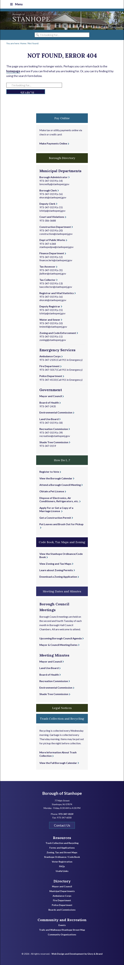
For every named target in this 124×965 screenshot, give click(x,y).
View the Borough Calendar (55, 478)
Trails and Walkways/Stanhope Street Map (62, 930)
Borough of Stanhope (24, 20)
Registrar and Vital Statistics (56, 293)
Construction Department (55, 226)
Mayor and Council (50, 396)
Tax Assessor (47, 266)
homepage (13, 71)
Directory (62, 881)
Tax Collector (47, 279)
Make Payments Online (53, 143)
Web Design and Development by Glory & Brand (77, 953)
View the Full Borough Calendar (58, 762)
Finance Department (51, 253)
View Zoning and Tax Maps (55, 563)
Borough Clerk (48, 190)
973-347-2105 (47, 359)
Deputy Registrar (49, 306)
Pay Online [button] (62, 118)
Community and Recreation (62, 920)
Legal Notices (62, 708)
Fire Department (49, 366)
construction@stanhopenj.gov (55, 233)
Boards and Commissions (62, 909)
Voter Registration (62, 861)
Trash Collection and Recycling (62, 843)
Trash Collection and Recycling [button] (62, 718)
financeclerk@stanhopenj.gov (55, 260)
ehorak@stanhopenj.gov (52, 197)
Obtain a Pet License (51, 491)
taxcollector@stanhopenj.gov (55, 286)
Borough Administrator (53, 177)
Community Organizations (62, 934)
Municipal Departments (62, 891)
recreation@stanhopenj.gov (54, 435)
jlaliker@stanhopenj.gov (52, 273)
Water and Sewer (49, 319)
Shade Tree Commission (53, 442)
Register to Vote (49, 471)
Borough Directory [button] (62, 158)
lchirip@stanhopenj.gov (52, 210)
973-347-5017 (47, 369)
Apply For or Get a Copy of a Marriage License (56, 509)
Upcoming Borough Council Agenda (60, 638)
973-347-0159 (47, 180)
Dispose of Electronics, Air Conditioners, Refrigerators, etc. (59, 499)
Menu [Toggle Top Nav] (16, 4)
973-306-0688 (47, 220)
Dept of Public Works (52, 239)
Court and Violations (51, 216)
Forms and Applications (62, 847)
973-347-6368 (47, 243)
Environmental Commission (55, 412)
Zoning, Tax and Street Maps (62, 852)
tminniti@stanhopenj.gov (53, 326)
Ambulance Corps (50, 356)
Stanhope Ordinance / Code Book (62, 857)
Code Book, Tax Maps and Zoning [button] (62, 542)
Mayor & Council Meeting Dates (58, 644)
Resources (62, 838)
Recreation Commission (53, 428)
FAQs (62, 866)
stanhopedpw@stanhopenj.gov (56, 246)
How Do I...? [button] (62, 460)
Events (62, 925)
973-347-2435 (47, 406)
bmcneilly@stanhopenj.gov (54, 184)
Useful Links (62, 871)
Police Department (50, 375)
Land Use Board (49, 419)
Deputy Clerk (47, 203)
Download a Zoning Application (58, 576)
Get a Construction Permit (55, 517)
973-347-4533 (47, 379)
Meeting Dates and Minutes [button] (62, 591)
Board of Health (49, 402)
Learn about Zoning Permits (56, 570)
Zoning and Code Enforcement (57, 332)
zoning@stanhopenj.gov (52, 339)
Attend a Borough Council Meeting (60, 484)
